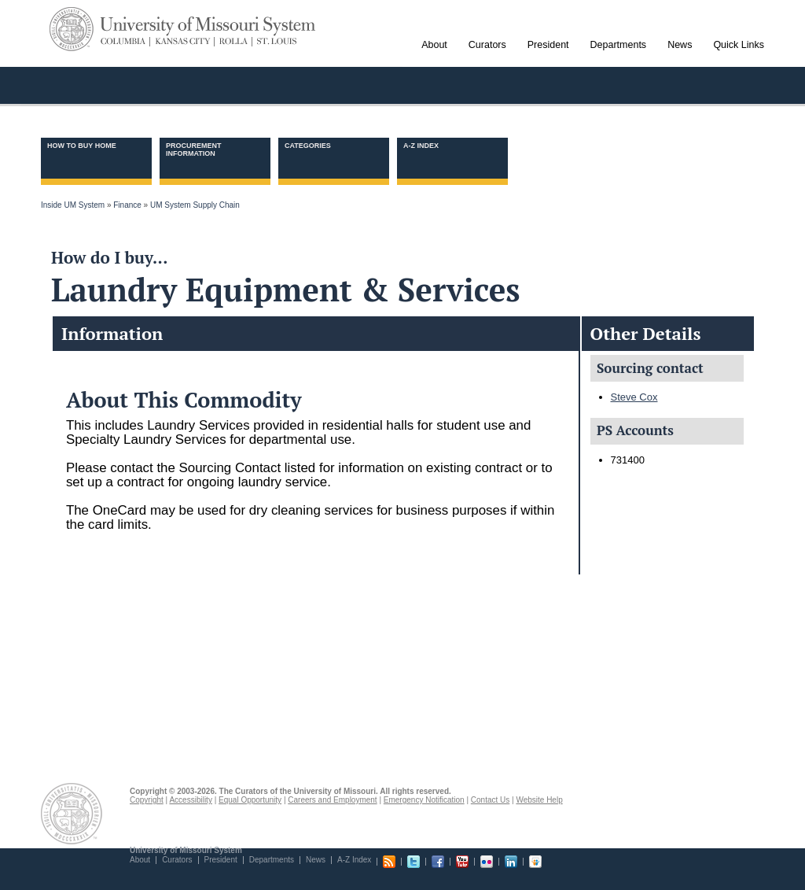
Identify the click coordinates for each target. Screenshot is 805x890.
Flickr (486, 861)
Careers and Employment (332, 800)
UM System (72, 29)
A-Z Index (421, 146)
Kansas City (183, 41)
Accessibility (190, 800)
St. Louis (274, 41)
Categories (308, 146)
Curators (177, 859)
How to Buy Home (81, 146)
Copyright (147, 800)
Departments (271, 859)
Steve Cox (634, 397)
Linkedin (511, 861)
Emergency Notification (424, 800)
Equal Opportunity (250, 800)
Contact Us (490, 800)
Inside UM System (73, 205)
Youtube (462, 861)
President (220, 859)
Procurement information (194, 149)
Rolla (233, 41)
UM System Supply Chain (195, 205)
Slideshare (535, 861)
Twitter (413, 861)
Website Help (539, 800)
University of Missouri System (208, 26)
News (315, 859)
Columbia (125, 41)
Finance (127, 205)
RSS (389, 861)
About (140, 859)
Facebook (438, 861)
